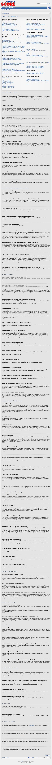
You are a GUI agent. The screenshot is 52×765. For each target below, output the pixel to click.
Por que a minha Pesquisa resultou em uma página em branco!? (37, 54)
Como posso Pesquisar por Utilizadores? (34, 55)
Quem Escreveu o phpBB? (31, 78)
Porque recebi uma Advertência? (8, 68)
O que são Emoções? (6, 80)
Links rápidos (2, 8)
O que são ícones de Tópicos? (8, 87)
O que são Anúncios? (6, 83)
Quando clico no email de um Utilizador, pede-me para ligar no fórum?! (13, 52)
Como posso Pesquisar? (31, 49)
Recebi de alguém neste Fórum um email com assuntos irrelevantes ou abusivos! (37, 37)
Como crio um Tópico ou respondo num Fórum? (11, 57)
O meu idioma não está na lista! (8, 45)
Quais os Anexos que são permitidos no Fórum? (35, 72)
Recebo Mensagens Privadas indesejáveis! (34, 35)
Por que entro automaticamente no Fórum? (10, 30)
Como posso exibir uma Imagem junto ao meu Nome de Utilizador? (13, 48)
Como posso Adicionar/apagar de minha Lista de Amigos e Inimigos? (37, 44)
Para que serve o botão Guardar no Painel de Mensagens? (13, 70)
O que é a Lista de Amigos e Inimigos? (34, 42)
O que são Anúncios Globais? (8, 82)
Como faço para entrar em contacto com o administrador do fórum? (38, 83)
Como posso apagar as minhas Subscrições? (35, 67)
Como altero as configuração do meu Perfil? (10, 37)
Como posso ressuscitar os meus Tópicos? (10, 73)
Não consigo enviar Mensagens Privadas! (34, 33)
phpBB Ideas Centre (20, 734)
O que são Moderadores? (31, 22)
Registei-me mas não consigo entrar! (9, 24)
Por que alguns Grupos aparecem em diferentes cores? (37, 26)
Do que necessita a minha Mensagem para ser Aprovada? (13, 71)
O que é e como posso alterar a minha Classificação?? (13, 50)
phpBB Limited (31, 725)
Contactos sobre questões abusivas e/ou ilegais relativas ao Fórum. (37, 81)
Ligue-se (8, 9)
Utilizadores (12, 7)
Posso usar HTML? (6, 78)
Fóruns (6, 7)
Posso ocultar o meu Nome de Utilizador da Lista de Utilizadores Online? (12, 40)
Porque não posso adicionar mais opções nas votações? (13, 63)
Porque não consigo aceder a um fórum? (10, 65)
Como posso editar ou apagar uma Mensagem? (11, 58)
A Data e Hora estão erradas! (8, 41)
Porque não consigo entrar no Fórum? (9, 25)
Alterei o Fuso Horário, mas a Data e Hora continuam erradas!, (12, 43)
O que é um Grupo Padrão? (31, 28)
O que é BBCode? (5, 77)
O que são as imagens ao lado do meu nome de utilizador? (13, 46)
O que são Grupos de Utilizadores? (33, 23)
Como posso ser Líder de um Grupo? (33, 25)
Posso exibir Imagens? (6, 81)
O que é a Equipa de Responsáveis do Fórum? (35, 29)
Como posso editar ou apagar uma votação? (11, 64)
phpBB (23, 760)
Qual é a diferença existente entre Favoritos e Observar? (37, 62)
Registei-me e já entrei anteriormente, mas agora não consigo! (12, 27)
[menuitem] (48, 8)
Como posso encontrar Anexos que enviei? (34, 73)
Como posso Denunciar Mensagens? (9, 69)
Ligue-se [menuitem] (50, 8)
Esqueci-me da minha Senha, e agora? (9, 29)
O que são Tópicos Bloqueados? (8, 86)
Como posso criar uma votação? (8, 62)
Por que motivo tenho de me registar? (9, 20)
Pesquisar (3, 9)
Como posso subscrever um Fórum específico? (35, 66)
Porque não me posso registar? (8, 23)
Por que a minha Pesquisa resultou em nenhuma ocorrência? (36, 51)
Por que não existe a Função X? (32, 79)
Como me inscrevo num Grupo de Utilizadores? (35, 24)
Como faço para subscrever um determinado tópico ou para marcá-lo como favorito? (38, 64)
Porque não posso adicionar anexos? (9, 66)
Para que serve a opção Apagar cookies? (10, 31)
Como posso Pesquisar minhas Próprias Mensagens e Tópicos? (37, 57)
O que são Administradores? (32, 20)
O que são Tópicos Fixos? (7, 85)
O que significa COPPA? (7, 22)
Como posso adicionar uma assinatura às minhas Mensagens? (12, 60)
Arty (22, 761)
